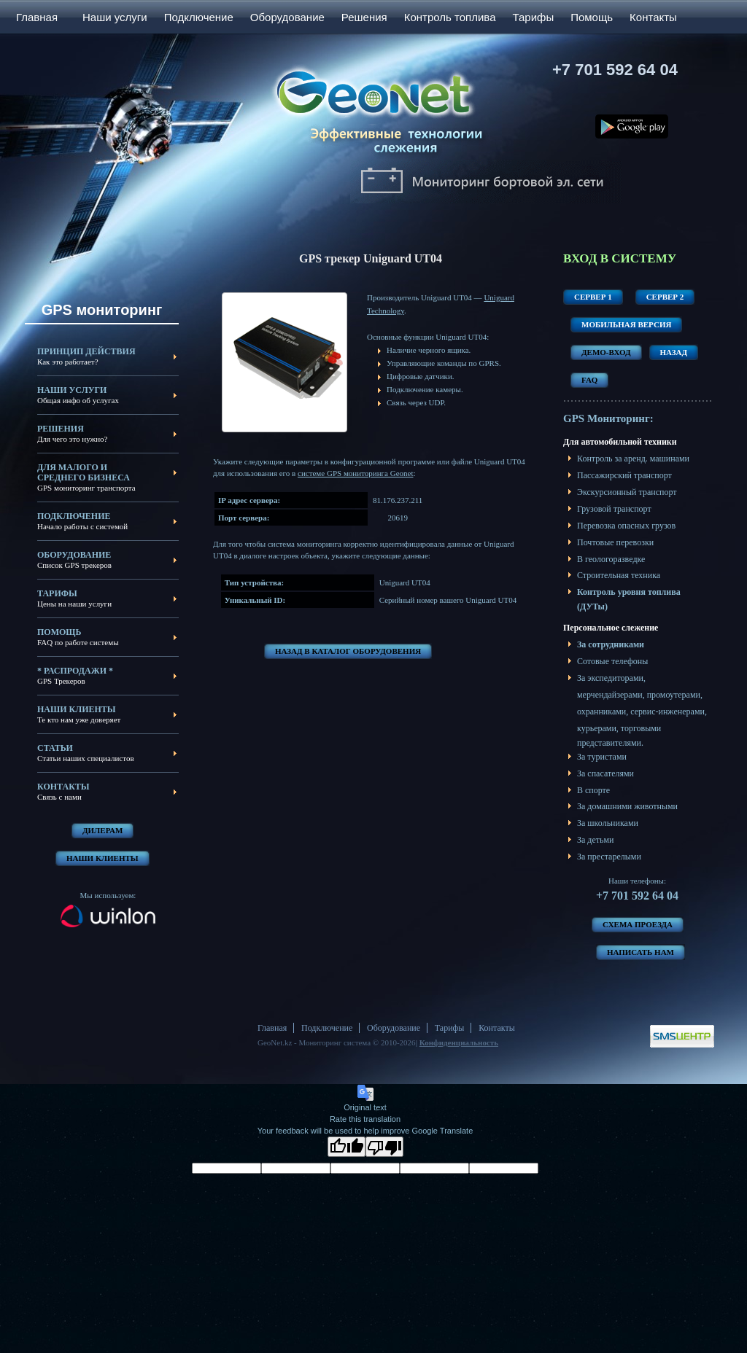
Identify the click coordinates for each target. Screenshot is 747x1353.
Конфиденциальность (458, 1042)
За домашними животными (627, 806)
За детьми (595, 840)
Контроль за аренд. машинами (633, 458)
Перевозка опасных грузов (626, 525)
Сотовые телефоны (612, 661)
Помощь (591, 17)
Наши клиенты (76, 709)
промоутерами (673, 695)
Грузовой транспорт (614, 509)
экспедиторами (615, 678)
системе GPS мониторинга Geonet (355, 473)
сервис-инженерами (667, 711)
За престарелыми (609, 856)
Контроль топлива (450, 17)
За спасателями (605, 773)
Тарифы (533, 17)
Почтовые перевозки (615, 542)
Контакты (653, 17)
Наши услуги (114, 17)
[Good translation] (346, 1146)
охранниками (601, 711)
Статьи (55, 748)
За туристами (602, 757)
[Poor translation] (384, 1146)
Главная (37, 17)
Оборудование (287, 17)
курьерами (596, 728)
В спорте (593, 790)
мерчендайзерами (610, 695)
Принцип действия (86, 351)
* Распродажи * (75, 671)
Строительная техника (618, 575)
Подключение (198, 17)
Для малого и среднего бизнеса (83, 472)
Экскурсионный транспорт (627, 492)
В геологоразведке (611, 559)
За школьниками (607, 823)
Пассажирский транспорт (624, 475)
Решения (364, 17)
